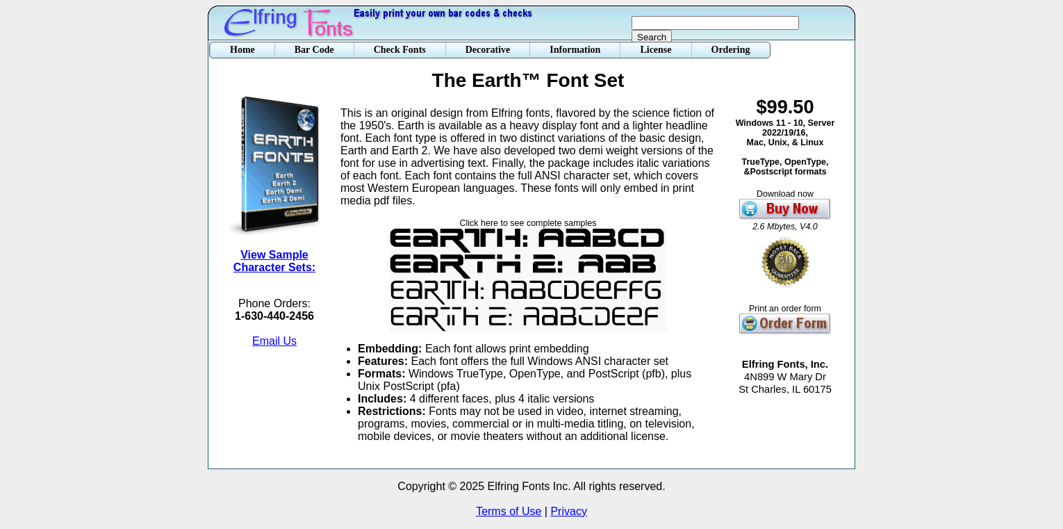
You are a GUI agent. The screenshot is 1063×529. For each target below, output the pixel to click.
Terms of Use (508, 511)
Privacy (568, 511)
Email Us (274, 341)
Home (242, 49)
